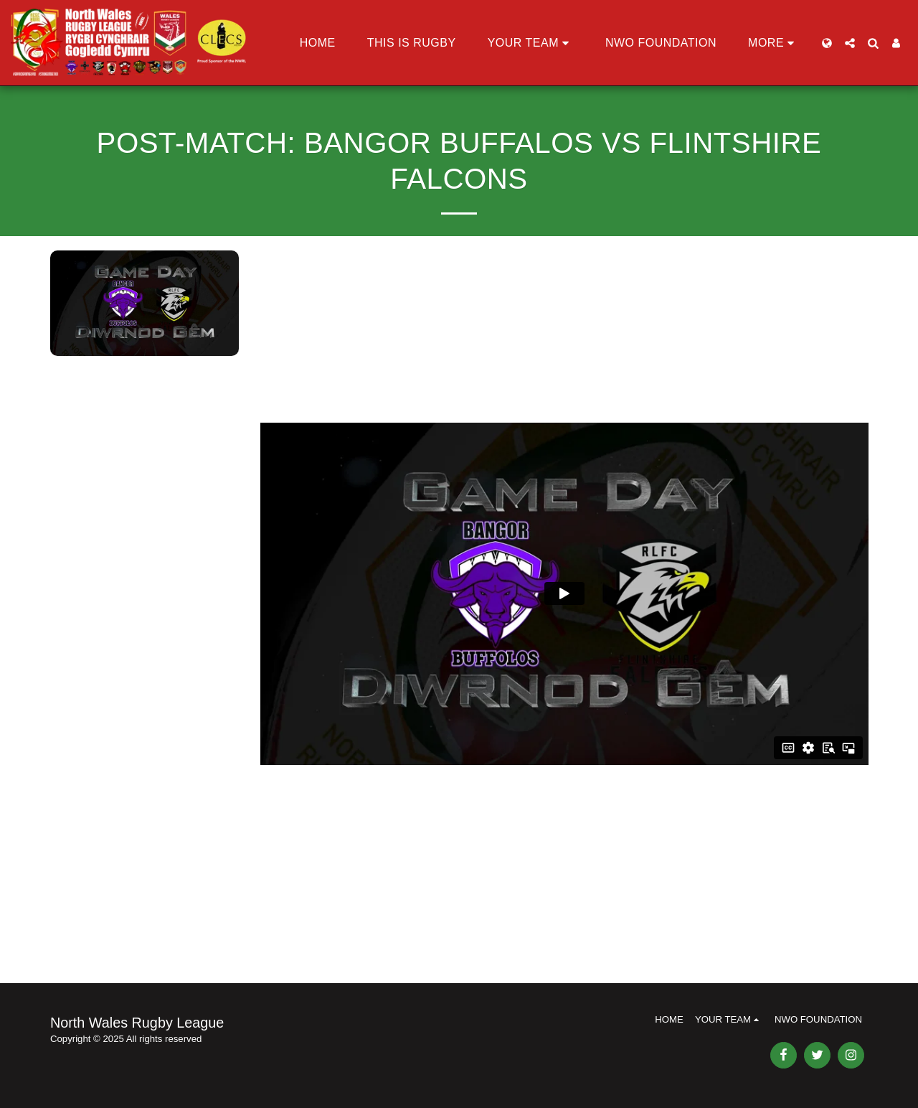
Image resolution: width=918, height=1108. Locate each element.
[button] (530, 43)
